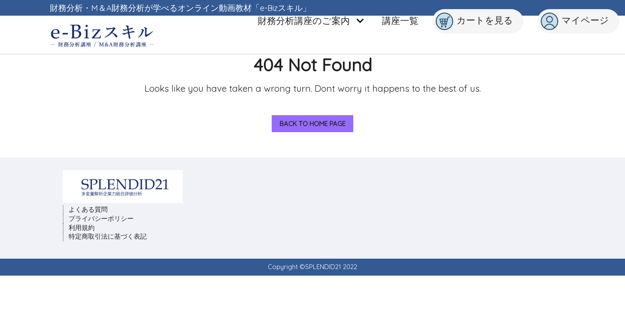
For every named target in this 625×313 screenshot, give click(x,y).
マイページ (575, 21)
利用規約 (82, 227)
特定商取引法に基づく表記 (108, 236)
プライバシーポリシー (101, 218)
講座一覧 (400, 20)
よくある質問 (88, 209)
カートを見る (474, 21)
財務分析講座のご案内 (311, 20)
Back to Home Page (308, 121)
